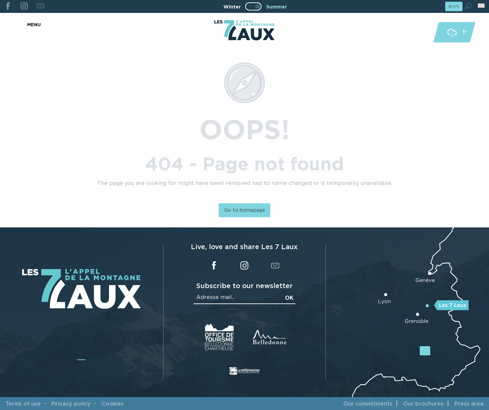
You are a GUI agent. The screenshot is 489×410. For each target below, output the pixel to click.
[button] (468, 6)
